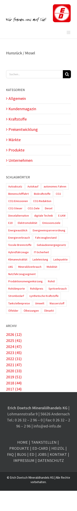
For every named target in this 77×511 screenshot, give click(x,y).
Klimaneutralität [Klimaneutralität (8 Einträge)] (17, 259)
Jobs (42, 454)
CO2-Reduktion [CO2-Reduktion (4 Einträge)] (42, 201)
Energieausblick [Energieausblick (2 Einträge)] (17, 230)
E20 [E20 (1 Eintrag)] (10, 223)
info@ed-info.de (47, 425)
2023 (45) (14, 352)
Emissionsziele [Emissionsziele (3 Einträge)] (51, 223)
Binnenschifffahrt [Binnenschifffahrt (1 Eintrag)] (18, 194)
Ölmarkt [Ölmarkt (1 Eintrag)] (49, 310)
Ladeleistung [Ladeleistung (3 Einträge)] (40, 259)
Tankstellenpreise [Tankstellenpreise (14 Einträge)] (19, 303)
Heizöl (57, 448)
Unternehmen (20, 160)
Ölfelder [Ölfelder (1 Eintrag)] (13, 310)
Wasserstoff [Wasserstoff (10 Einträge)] (57, 303)
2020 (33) (14, 370)
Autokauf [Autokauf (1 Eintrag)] (32, 186)
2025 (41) (14, 340)
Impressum (23, 460)
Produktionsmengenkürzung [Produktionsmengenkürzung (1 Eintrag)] (25, 281)
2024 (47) (14, 346)
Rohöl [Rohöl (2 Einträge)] (51, 281)
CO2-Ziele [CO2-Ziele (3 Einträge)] (34, 208)
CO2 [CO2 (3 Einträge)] (58, 194)
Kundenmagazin (22, 108)
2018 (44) (14, 382)
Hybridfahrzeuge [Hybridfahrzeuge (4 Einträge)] (18, 252)
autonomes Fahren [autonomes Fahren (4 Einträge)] (55, 186)
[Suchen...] (34, 74)
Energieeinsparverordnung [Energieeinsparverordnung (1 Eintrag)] (49, 230)
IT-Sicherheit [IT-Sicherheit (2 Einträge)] (41, 252)
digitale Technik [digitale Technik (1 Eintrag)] (43, 215)
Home (22, 442)
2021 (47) (14, 364)
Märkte (14, 139)
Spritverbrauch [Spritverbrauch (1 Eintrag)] (58, 288)
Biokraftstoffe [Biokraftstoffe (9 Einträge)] (42, 194)
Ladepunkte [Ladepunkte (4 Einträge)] (60, 259)
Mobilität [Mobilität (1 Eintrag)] (52, 267)
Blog (21, 454)
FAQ (10, 454)
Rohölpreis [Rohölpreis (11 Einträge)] (36, 288)
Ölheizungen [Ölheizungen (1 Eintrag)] (31, 310)
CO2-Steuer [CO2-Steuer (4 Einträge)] (15, 208)
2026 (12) (14, 334)
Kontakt (58, 454)
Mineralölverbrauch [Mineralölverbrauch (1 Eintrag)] (29, 267)
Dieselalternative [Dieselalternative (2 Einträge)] (18, 215)
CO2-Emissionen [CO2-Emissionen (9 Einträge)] (18, 201)
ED (32, 454)
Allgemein (17, 98)
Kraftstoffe (17, 119)
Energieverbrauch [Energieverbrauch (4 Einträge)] (19, 237)
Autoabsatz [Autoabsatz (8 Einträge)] (15, 186)
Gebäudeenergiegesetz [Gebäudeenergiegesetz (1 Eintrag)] (51, 245)
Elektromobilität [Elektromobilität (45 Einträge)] (27, 223)
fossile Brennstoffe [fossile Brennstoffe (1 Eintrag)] (20, 245)
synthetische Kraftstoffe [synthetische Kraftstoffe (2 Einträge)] (44, 296)
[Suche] (67, 74)
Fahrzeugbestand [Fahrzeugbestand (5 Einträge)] (46, 237)
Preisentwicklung (23, 129)
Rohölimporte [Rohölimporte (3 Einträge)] (16, 288)
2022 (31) (14, 358)
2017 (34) (14, 388)
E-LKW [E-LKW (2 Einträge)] (61, 215)
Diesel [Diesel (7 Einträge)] (48, 208)
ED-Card (40, 448)
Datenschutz (51, 460)
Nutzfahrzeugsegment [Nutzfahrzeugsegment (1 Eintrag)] (22, 274)
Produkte (16, 149)
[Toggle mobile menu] (69, 32)
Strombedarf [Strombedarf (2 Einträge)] (16, 296)
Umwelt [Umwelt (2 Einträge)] (39, 303)
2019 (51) (14, 376)
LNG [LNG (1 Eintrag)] (10, 267)
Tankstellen (44, 442)
